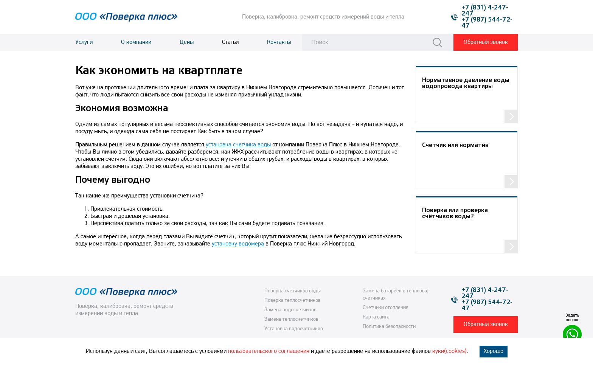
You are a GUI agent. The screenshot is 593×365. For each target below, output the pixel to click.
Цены (187, 42)
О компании (136, 42)
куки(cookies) (449, 351)
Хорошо (493, 351)
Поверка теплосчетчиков (292, 300)
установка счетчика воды (238, 145)
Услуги (84, 42)
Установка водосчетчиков (293, 329)
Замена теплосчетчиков (291, 319)
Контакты (279, 42)
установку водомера (238, 244)
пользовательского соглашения (268, 351)
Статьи (230, 42)
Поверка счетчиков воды (292, 291)
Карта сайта (376, 317)
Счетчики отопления (385, 308)
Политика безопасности (389, 326)
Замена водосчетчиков (290, 310)
